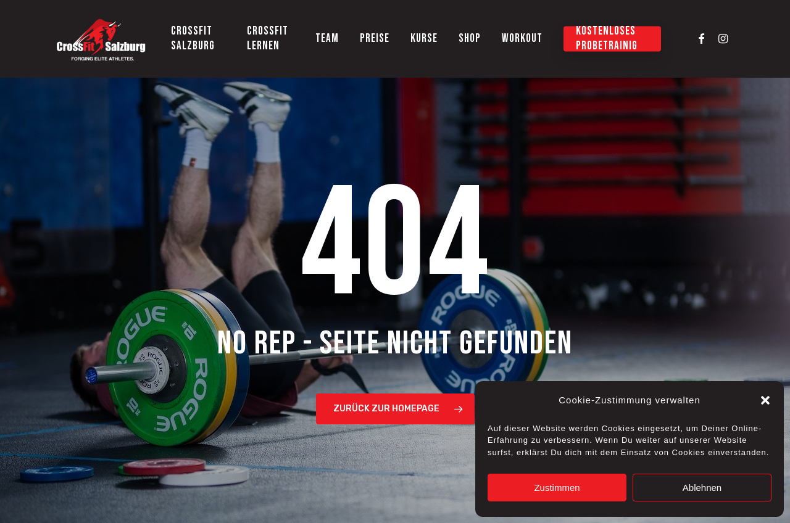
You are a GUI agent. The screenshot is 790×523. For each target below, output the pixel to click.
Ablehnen (702, 487)
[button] (765, 400)
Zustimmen (557, 487)
